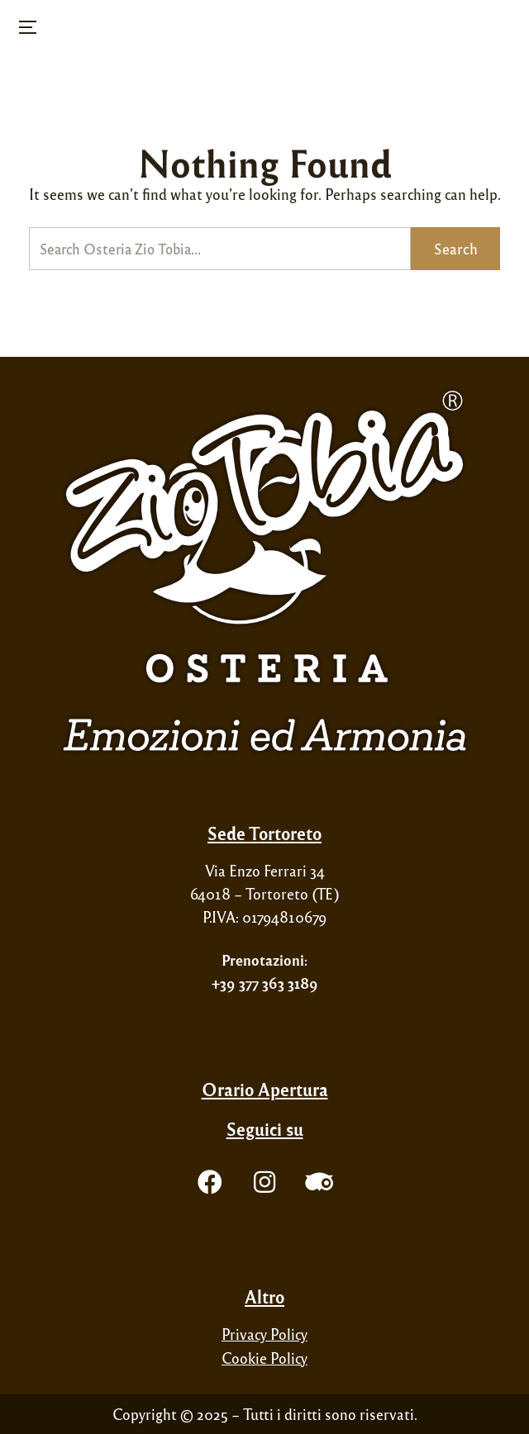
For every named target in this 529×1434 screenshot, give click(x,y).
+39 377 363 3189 (265, 982)
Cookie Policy (264, 1357)
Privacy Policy (264, 1333)
